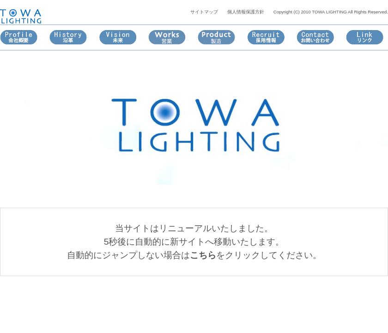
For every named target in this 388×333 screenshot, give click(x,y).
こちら (203, 255)
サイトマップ (204, 11)
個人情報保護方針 (245, 11)
